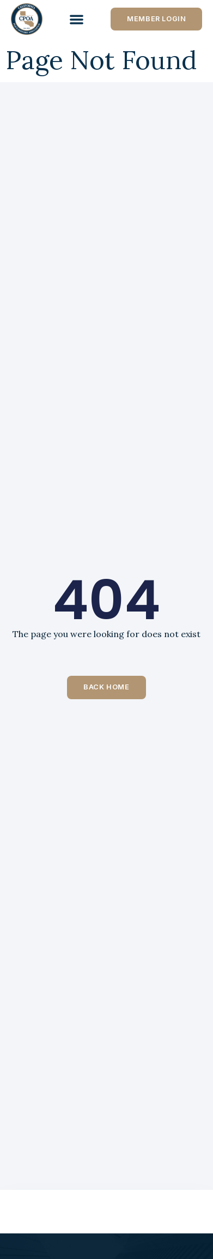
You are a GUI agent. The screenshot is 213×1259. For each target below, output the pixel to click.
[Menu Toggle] (76, 19)
